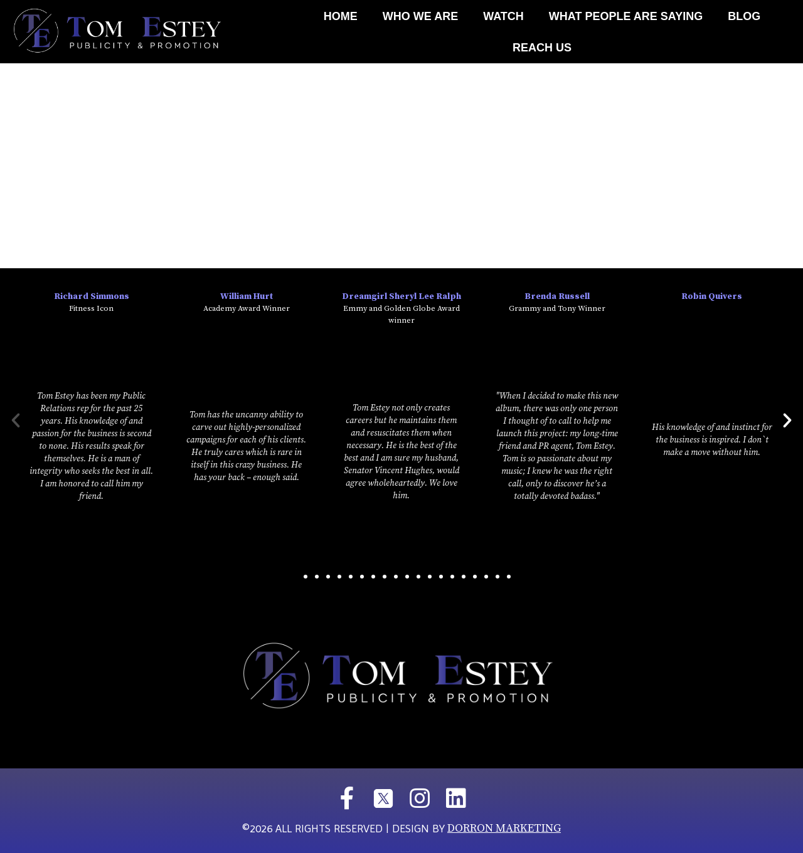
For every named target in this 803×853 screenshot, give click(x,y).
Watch (503, 16)
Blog (744, 16)
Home (341, 16)
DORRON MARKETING (504, 828)
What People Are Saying (626, 16)
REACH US (542, 47)
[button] (294, 576)
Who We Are (420, 16)
